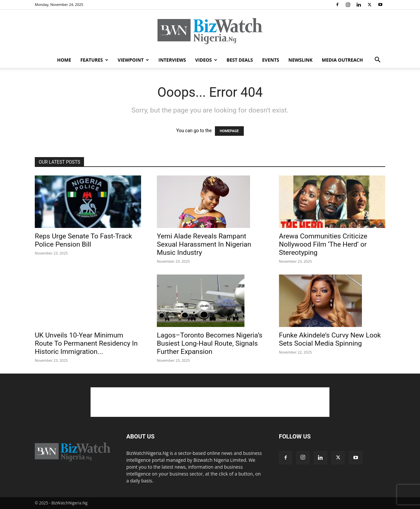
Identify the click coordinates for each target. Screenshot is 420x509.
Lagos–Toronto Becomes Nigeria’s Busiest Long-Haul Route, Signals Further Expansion (209, 343)
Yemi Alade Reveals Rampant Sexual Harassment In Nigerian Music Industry (204, 244)
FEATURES (94, 60)
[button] (377, 60)
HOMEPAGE (229, 131)
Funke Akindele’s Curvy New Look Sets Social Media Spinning (330, 339)
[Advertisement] (210, 402)
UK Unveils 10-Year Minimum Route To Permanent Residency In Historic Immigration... (86, 343)
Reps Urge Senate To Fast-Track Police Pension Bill (83, 240)
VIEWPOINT (133, 60)
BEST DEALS (240, 60)
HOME (64, 60)
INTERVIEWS (172, 60)
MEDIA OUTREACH (342, 60)
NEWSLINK (300, 60)
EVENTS (270, 60)
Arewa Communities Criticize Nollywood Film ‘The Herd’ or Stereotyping (323, 244)
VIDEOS (206, 60)
